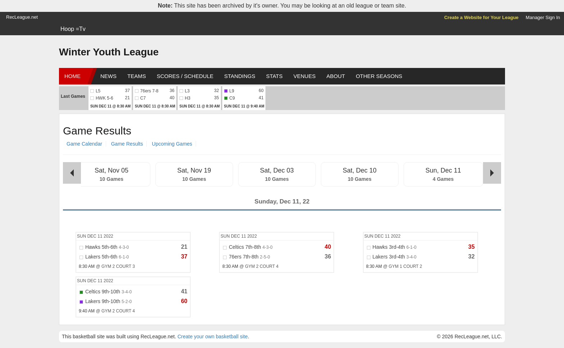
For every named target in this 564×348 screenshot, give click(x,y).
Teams (136, 76)
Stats (274, 76)
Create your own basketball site (212, 336)
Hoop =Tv (73, 29)
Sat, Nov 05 (111, 170)
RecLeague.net (22, 17)
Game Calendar (84, 144)
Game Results (127, 144)
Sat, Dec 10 (360, 170)
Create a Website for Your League (481, 17)
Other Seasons (379, 76)
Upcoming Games (172, 144)
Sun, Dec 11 (443, 170)
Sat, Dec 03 (277, 170)
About (335, 76)
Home (72, 76)
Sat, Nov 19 (194, 170)
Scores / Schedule (185, 76)
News (108, 76)
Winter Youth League (109, 52)
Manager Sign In (543, 17)
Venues (305, 76)
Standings (239, 76)
